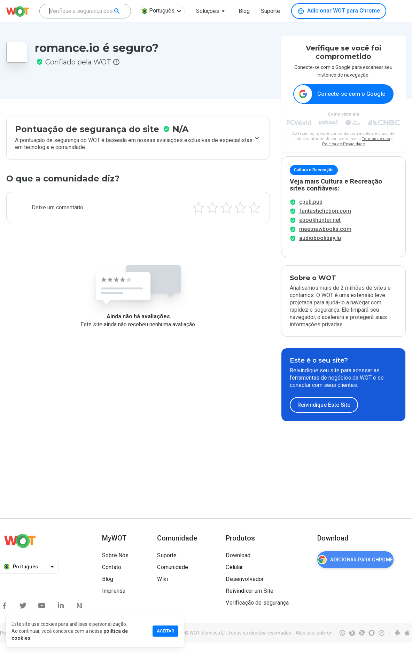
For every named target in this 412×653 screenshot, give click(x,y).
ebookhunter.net (320, 230)
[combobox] (85, 11)
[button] (212, 11)
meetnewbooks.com (325, 239)
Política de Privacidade (343, 144)
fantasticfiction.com (325, 221)
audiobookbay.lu (320, 248)
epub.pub (310, 212)
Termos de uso (376, 139)
